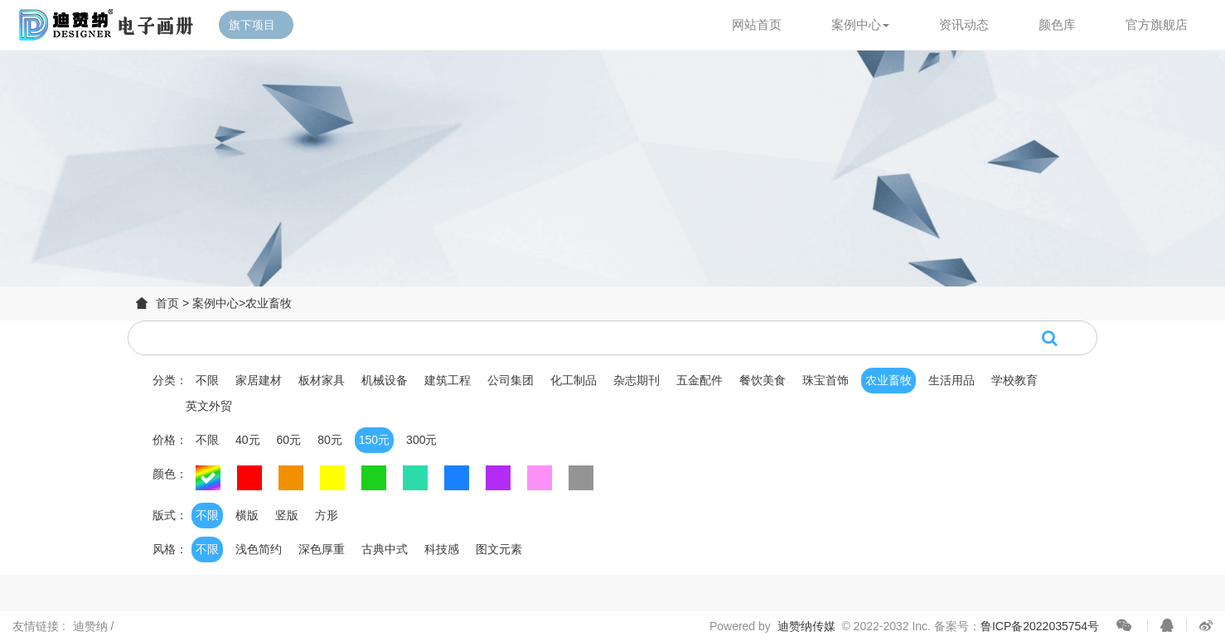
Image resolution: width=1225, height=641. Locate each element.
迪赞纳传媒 (806, 626)
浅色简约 (258, 549)
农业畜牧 (268, 303)
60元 (289, 439)
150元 (374, 439)
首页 (167, 303)
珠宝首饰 (825, 380)
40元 (247, 439)
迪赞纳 (92, 626)
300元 (421, 439)
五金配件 (699, 380)
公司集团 (510, 380)
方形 (326, 515)
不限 (207, 380)
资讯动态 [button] (964, 24)
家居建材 (258, 380)
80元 (329, 439)
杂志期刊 (636, 380)
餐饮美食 (762, 380)
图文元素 (499, 549)
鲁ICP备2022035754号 (1039, 626)
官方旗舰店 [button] (1157, 24)
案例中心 (215, 303)
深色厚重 (321, 549)
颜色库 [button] (1057, 24)
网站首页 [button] (757, 24)
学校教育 (1014, 380)
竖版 (286, 515)
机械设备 (384, 380)
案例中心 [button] (860, 24)
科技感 (441, 549)
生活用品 (951, 380)
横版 (247, 515)
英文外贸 (209, 405)
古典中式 (384, 549)
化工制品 (573, 380)
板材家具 (321, 380)
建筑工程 (447, 380)
